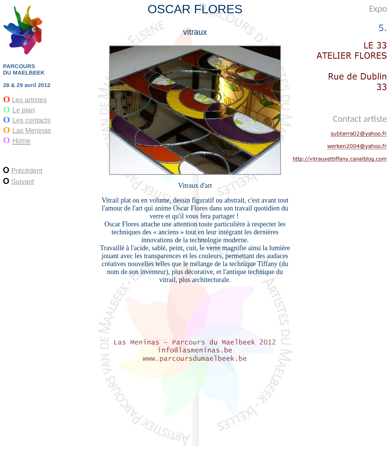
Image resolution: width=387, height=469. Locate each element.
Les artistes (29, 100)
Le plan (23, 110)
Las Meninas (31, 130)
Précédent (26, 171)
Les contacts (31, 120)
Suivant (22, 181)
